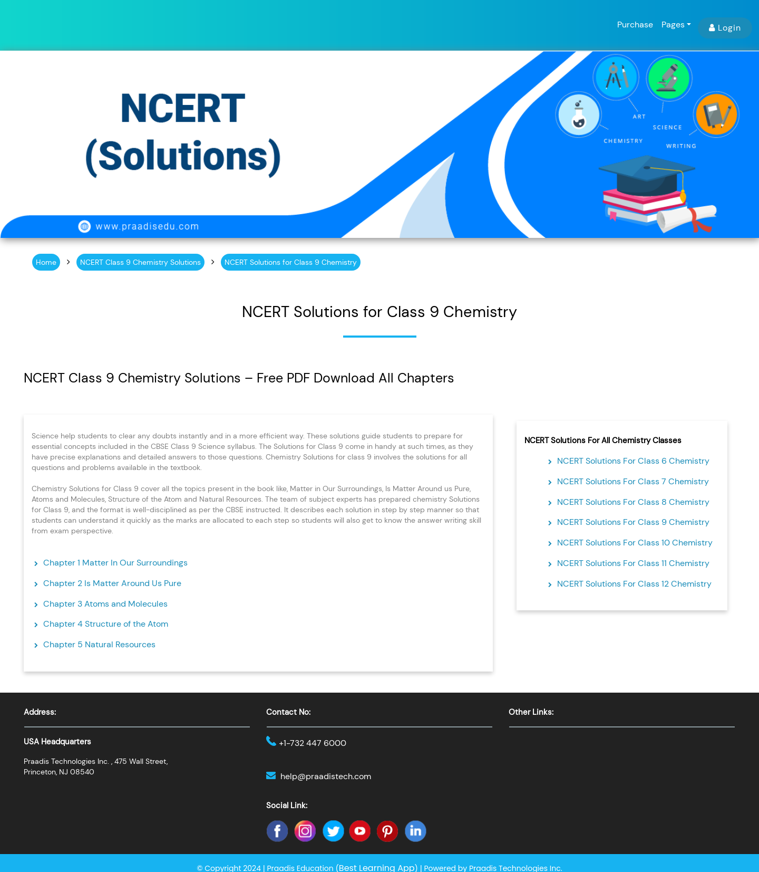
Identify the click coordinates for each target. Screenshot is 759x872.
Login (725, 27)
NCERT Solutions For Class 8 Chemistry (633, 501)
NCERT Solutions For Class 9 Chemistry (633, 522)
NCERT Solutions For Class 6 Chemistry (633, 460)
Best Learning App (377, 865)
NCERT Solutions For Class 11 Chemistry (633, 563)
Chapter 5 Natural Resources (99, 644)
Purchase (635, 24)
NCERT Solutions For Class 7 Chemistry (633, 481)
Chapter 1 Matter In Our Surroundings (115, 562)
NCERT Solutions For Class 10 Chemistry (635, 542)
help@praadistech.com (320, 775)
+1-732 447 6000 (308, 743)
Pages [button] (673, 24)
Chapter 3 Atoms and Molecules (105, 603)
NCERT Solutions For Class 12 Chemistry (634, 583)
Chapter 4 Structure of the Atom (105, 623)
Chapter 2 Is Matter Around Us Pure (112, 583)
